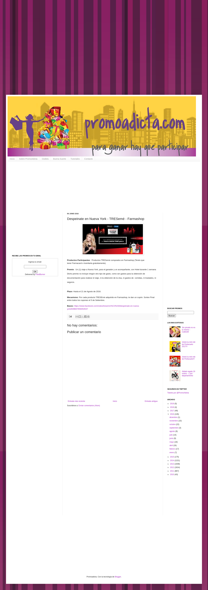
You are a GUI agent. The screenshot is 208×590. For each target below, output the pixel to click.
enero (172, 452)
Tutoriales (75, 159)
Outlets (45, 159)
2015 (172, 457)
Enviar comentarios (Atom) (89, 406)
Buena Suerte (59, 159)
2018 (172, 407)
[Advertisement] (96, 50)
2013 (172, 464)
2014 (172, 460)
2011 (172, 471)
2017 (172, 411)
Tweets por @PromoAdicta (178, 393)
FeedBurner (40, 274)
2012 (172, 467)
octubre (172, 424)
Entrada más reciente (76, 401)
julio (171, 435)
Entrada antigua (151, 401)
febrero (172, 449)
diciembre (173, 417)
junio (171, 438)
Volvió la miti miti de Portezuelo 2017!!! (188, 344)
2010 (172, 474)
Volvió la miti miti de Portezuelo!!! (188, 358)
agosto (172, 431)
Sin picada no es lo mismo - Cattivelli (188, 329)
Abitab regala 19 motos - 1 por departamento (188, 373)
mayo (171, 442)
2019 (172, 404)
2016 (172, 414)
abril (171, 445)
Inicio (12, 159)
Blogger (118, 577)
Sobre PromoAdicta (28, 159)
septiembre (174, 428)
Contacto (88, 159)
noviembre (173, 421)
